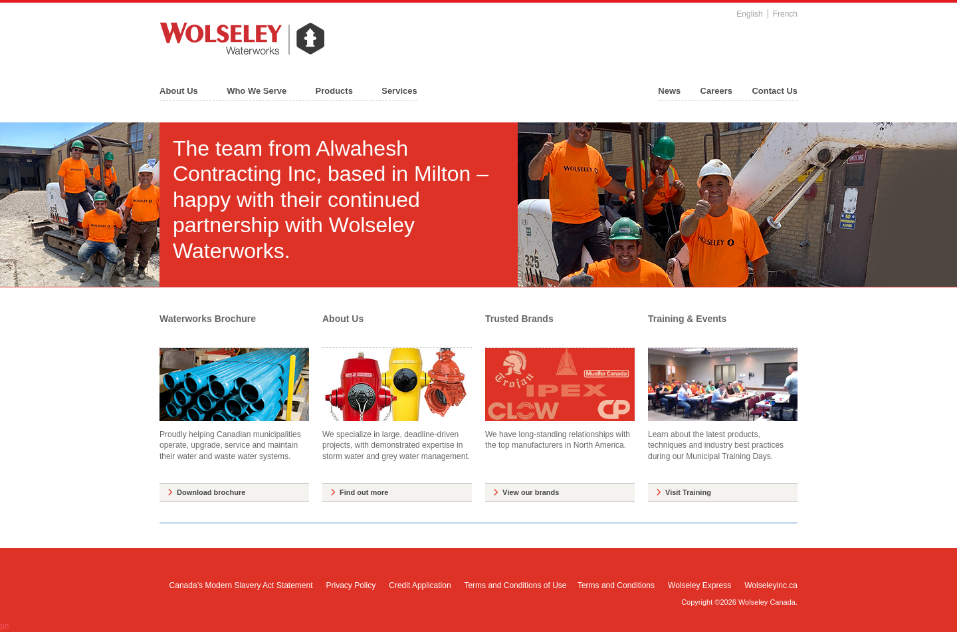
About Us (179, 91)
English (749, 14)
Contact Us (775, 91)
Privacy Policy (351, 585)
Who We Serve (256, 91)
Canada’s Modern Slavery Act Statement (241, 585)
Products (334, 91)
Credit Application (420, 585)
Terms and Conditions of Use (515, 585)
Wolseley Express (699, 585)
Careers (716, 91)
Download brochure (211, 492)
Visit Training (688, 492)
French (785, 14)
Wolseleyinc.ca (771, 585)
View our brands (530, 492)
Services (399, 91)
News (669, 91)
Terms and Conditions (616, 585)
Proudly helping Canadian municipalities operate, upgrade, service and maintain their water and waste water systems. (234, 404)
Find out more (364, 492)
